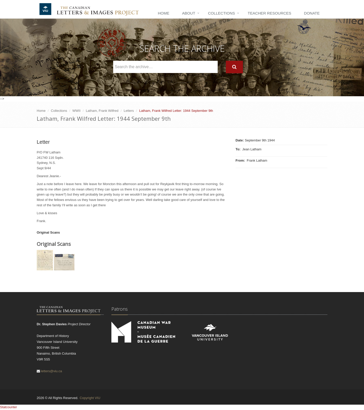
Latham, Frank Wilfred (102, 111)
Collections (221, 13)
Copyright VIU (90, 398)
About (188, 13)
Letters (129, 111)
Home (163, 13)
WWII (76, 111)
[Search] (234, 67)
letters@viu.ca (51, 371)
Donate (312, 13)
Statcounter (8, 407)
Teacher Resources (269, 13)
